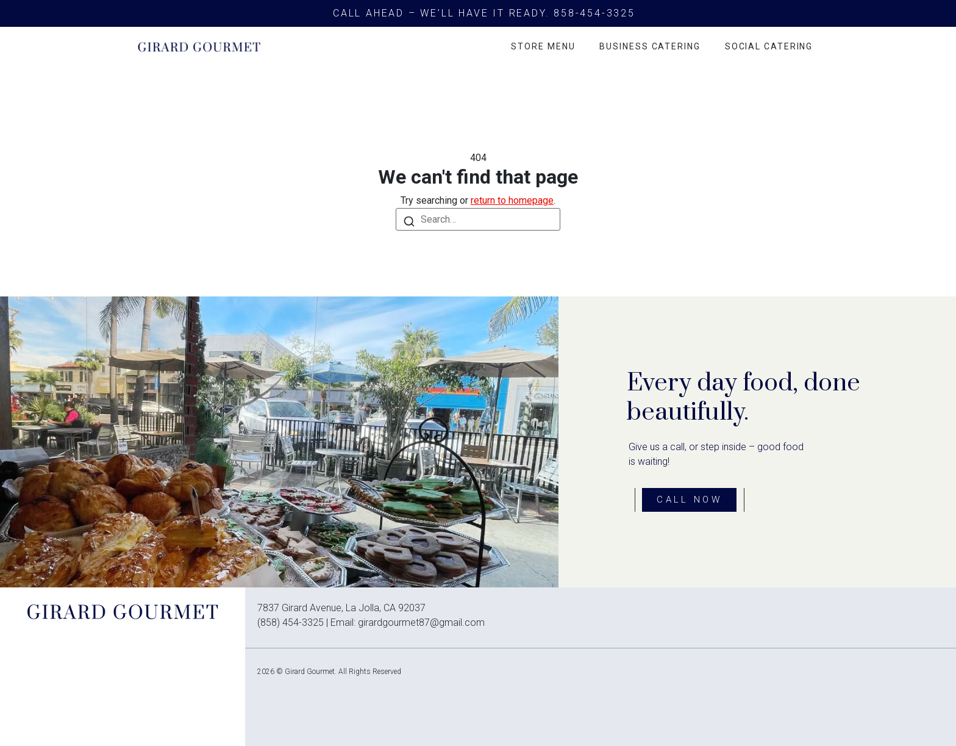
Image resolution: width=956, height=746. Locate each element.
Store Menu (543, 46)
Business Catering (649, 46)
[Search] (409, 221)
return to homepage (512, 200)
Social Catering (769, 46)
